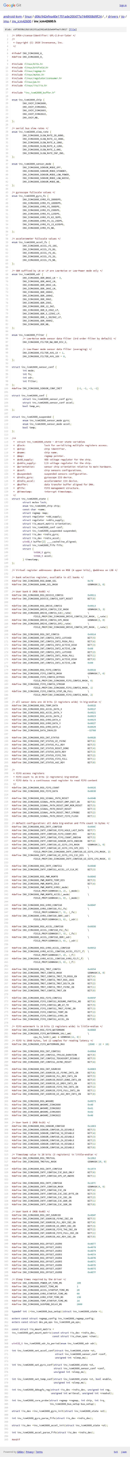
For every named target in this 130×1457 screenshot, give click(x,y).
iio (123, 16)
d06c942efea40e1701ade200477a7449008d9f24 (68, 16)
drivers (113, 16)
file (72, 29)
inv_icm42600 (21, 21)
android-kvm (12, 16)
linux (28, 16)
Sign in (123, 5)
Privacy (30, 1451)
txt (116, 1451)
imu (6, 21)
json (124, 1451)
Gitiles (20, 1451)
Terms (39, 1451)
